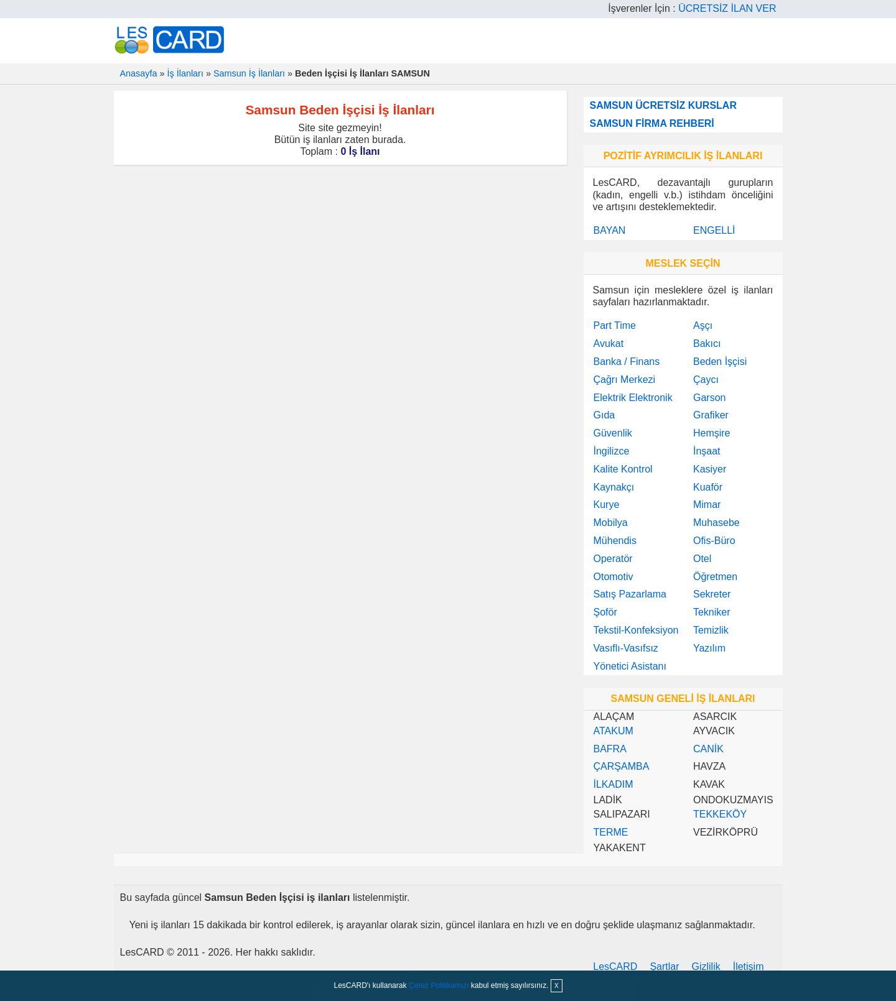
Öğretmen (715, 576)
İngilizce (612, 451)
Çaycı (706, 379)
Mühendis (615, 540)
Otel (702, 558)
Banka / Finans (627, 361)
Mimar (707, 504)
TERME (611, 832)
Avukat (609, 343)
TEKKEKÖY (720, 814)
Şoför (605, 612)
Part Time (615, 325)
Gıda (604, 415)
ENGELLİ (714, 230)
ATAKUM (613, 731)
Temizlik (711, 630)
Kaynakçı (614, 487)
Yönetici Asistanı (630, 666)
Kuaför (707, 487)
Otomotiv (613, 576)
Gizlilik (706, 966)
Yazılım (709, 648)
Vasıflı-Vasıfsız (626, 648)
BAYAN (610, 230)
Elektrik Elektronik (633, 397)
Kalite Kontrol (623, 469)
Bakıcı (707, 343)
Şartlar (664, 966)
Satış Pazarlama (630, 594)
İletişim (748, 966)
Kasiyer (709, 469)
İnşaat (707, 451)
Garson (709, 397)
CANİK (708, 749)
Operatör (613, 558)
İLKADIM (613, 784)
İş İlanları (185, 73)
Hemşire (711, 433)
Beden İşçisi (720, 361)
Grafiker (711, 415)
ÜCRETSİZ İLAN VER (727, 8)
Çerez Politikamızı (439, 985)
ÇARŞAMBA (622, 766)
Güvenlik (613, 433)
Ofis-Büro (714, 540)
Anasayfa (138, 73)
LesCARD (615, 966)
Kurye (607, 504)
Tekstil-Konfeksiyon (636, 630)
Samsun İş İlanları (249, 73)
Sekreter (711, 594)
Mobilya (611, 522)
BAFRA (610, 749)
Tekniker (711, 612)
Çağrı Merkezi (625, 379)
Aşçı (702, 325)
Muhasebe (716, 522)
